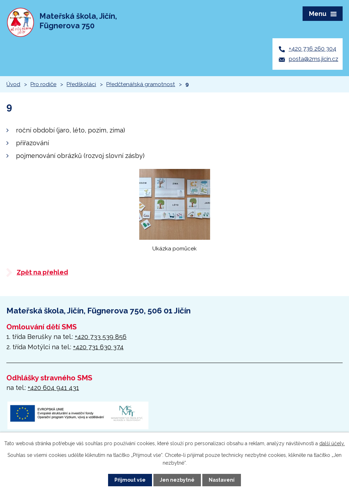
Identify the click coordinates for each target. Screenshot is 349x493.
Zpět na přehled (42, 272)
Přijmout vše (130, 480)
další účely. (332, 443)
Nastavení (222, 480)
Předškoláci (81, 84)
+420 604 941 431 (53, 387)
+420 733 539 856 (100, 336)
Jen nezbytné (177, 480)
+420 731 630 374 (98, 347)
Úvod (13, 84)
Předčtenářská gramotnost (140, 84)
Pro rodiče (43, 84)
